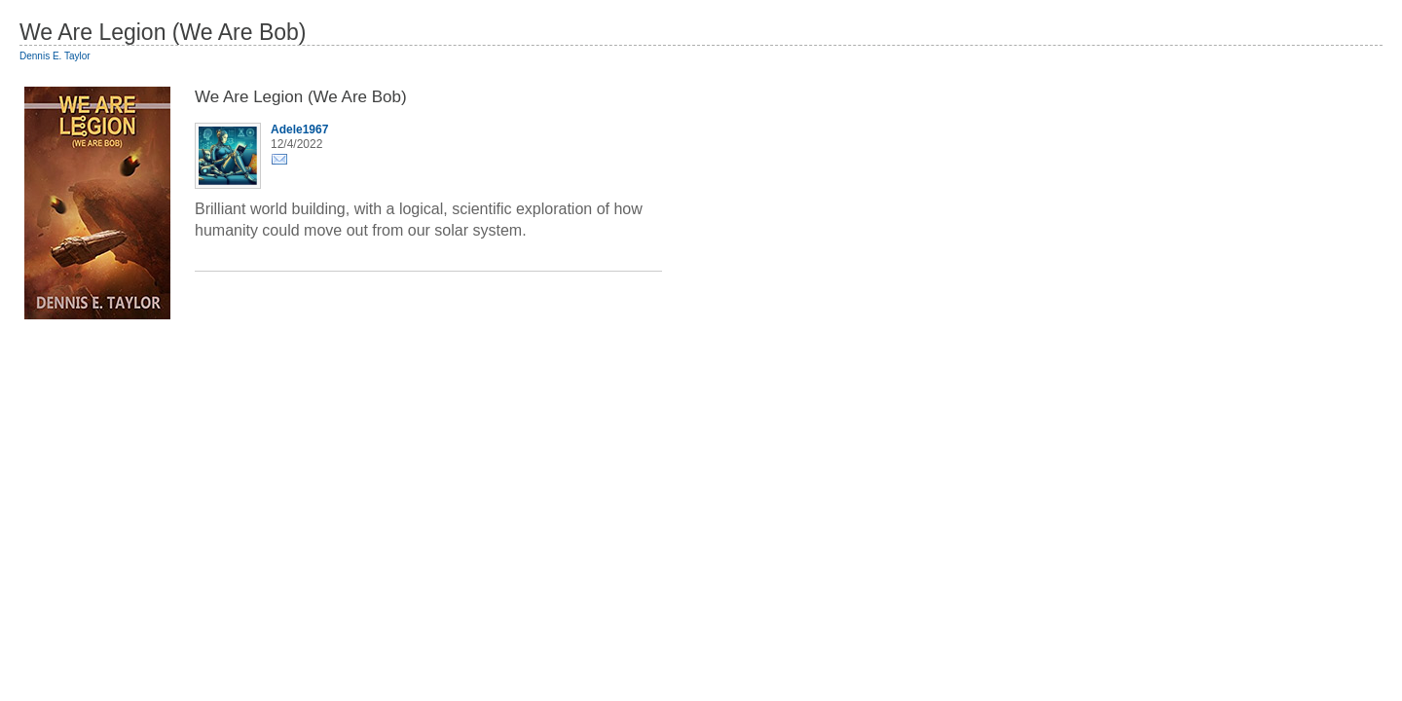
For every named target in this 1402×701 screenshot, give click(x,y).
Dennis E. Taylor (55, 56)
